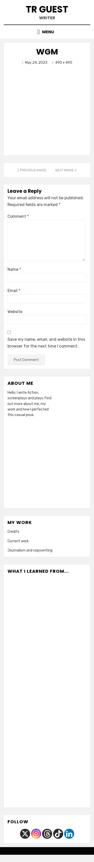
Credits (13, 532)
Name (14, 269)
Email (14, 290)
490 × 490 (63, 62)
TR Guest (47, 9)
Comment (18, 216)
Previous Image (33, 170)
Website (15, 311)
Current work (18, 541)
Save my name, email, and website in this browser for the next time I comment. (46, 342)
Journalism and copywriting (30, 550)
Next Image (64, 170)
